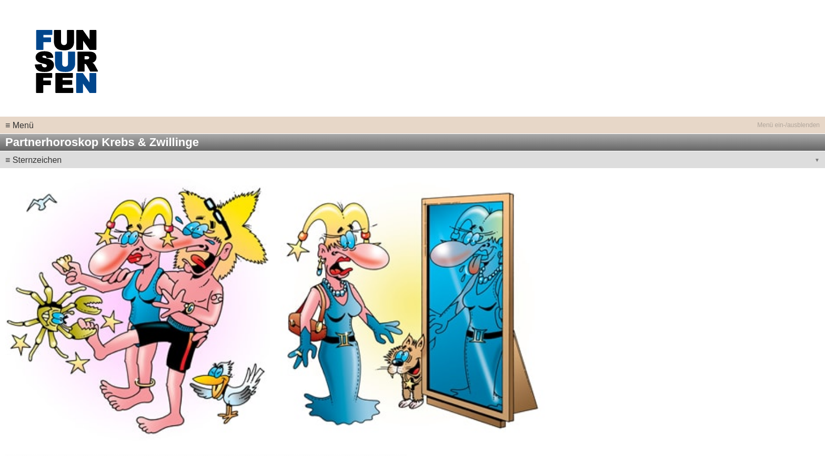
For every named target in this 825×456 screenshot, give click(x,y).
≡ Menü (19, 125)
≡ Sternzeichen (33, 160)
